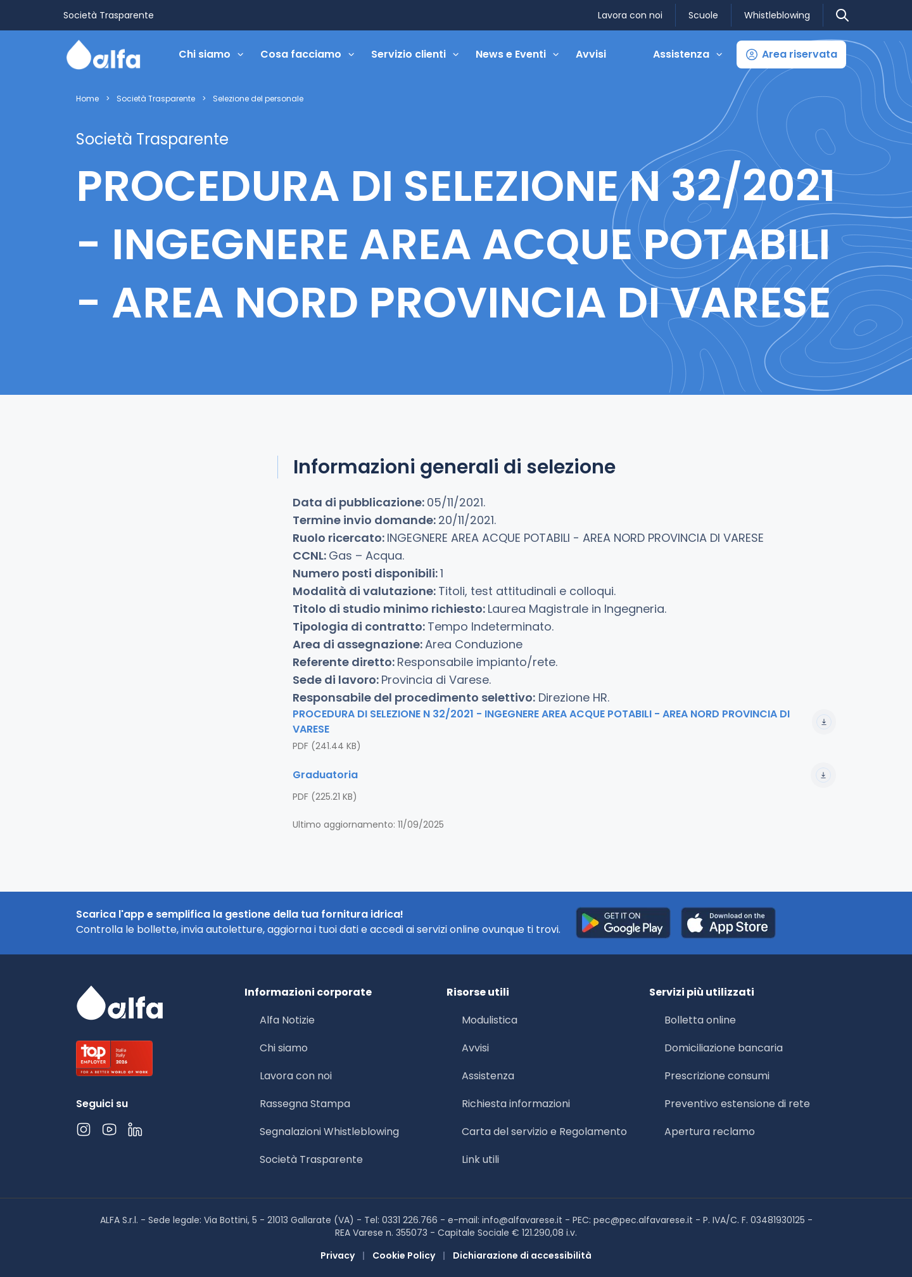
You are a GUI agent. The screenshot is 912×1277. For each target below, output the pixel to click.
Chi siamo (284, 1048)
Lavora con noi (630, 15)
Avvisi (591, 54)
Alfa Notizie (287, 1020)
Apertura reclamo (709, 1131)
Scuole (703, 15)
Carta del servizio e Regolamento (544, 1131)
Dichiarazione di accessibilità (522, 1255)
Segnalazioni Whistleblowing (329, 1131)
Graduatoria (564, 775)
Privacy (337, 1255)
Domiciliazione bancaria (723, 1048)
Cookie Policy (403, 1255)
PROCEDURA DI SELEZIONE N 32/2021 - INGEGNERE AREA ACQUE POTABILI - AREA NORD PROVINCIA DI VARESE (564, 721)
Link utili (480, 1159)
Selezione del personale (258, 99)
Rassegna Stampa (305, 1103)
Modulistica (489, 1020)
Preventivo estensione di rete (737, 1103)
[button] (791, 54)
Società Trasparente (108, 15)
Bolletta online (700, 1020)
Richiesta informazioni (516, 1103)
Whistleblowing (777, 15)
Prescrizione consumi (717, 1075)
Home (87, 99)
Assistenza (488, 1075)
